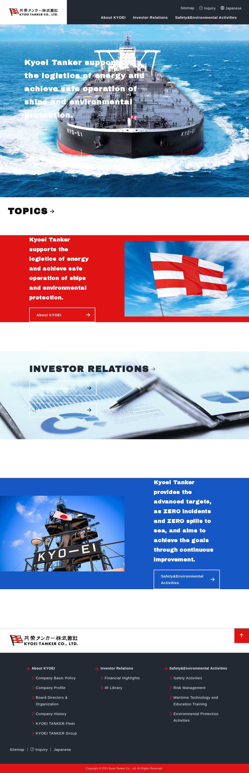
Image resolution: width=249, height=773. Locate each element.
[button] (62, 314)
